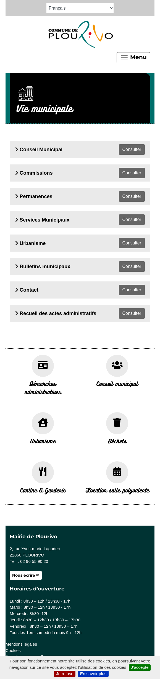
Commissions (36, 173)
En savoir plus (93, 673)
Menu (133, 58)
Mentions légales (21, 644)
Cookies (13, 650)
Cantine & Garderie (42, 490)
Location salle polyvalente (117, 490)
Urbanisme (33, 243)
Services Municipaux (44, 220)
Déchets (117, 441)
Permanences (36, 196)
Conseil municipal (117, 383)
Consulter (131, 149)
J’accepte (139, 667)
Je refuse (64, 673)
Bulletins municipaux (45, 266)
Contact (29, 290)
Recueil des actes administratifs (58, 313)
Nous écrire (23, 575)
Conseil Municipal (41, 149)
